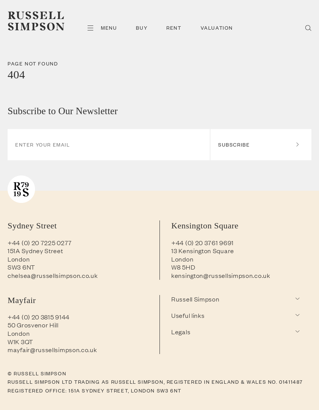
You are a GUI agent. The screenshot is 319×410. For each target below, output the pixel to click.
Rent (173, 27)
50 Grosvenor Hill (33, 325)
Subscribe (259, 144)
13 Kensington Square (202, 250)
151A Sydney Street (35, 250)
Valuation (217, 27)
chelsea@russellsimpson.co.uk (53, 275)
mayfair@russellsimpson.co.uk (52, 349)
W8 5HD (183, 267)
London (19, 259)
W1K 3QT (20, 341)
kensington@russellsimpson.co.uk (220, 275)
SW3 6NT (21, 267)
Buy (141, 27)
